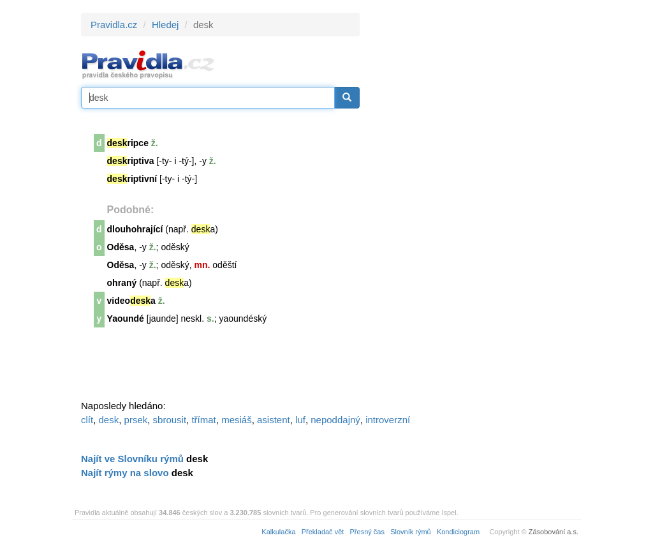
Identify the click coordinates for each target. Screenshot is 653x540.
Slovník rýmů (410, 532)
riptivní (132, 179)
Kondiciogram (458, 532)
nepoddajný (335, 419)
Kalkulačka (278, 532)
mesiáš (236, 419)
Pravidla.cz (114, 24)
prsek (136, 419)
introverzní (387, 419)
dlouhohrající (135, 229)
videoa (131, 301)
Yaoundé (125, 318)
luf (300, 419)
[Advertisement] (474, 204)
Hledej (165, 24)
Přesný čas (367, 532)
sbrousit (170, 419)
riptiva (130, 161)
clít (87, 419)
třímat (203, 419)
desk (109, 419)
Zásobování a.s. (553, 532)
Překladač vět (323, 532)
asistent (273, 419)
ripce (128, 143)
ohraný (122, 283)
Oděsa (121, 247)
